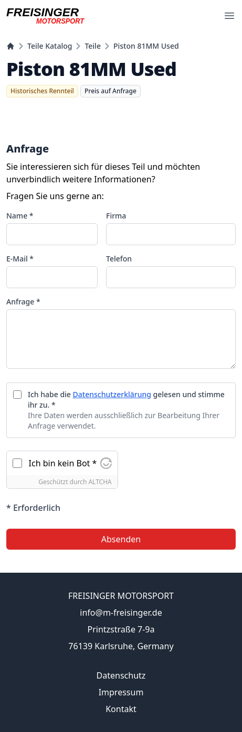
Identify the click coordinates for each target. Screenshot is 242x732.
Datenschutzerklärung (112, 394)
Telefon (119, 259)
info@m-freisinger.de (121, 612)
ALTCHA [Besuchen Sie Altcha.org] (99, 481)
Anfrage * (23, 302)
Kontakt (121, 709)
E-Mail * (20, 259)
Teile (93, 46)
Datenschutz (121, 675)
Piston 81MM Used (146, 46)
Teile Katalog (49, 46)
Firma (116, 216)
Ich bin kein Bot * (63, 463)
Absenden (121, 539)
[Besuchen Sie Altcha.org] (106, 463)
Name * (19, 216)
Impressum (121, 692)
